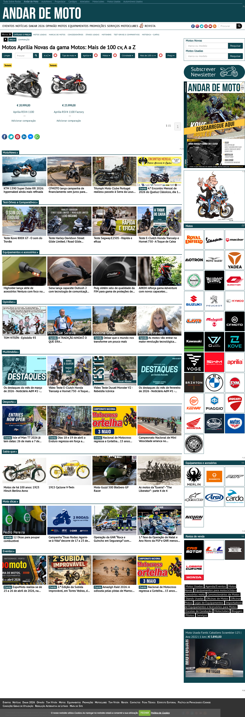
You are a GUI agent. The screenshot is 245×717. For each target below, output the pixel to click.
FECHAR (145, 712)
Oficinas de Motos (217, 598)
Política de (160, 712)
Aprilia (87, 55)
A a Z (47, 55)
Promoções (98, 26)
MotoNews (10, 152)
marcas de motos (57, 34)
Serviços (113, 26)
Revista (150, 26)
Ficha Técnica (148, 702)
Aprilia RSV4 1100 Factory (69, 112)
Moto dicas (10, 501)
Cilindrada (127, 55)
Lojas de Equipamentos (209, 602)
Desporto (9, 402)
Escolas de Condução (199, 611)
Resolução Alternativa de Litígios (51, 706)
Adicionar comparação (23, 120)
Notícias (22, 26)
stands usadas (92, 34)
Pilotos (190, 615)
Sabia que (10, 451)
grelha (12, 39)
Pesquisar (235, 45)
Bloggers (236, 611)
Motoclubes (129, 26)
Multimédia (11, 352)
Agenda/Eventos (215, 586)
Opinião (51, 26)
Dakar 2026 (37, 26)
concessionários (75, 34)
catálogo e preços (22, 34)
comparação (23, 39)
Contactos (135, 702)
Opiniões (9, 302)
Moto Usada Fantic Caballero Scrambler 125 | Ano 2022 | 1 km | (214, 654)
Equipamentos (78, 26)
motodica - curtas (150, 34)
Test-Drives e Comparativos (20, 202)
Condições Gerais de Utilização (18, 706)
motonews (106, 34)
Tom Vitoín (51, 702)
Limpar (7, 55)
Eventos (8, 26)
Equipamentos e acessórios (20, 252)
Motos (62, 26)
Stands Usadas (195, 598)
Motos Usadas (194, 586)
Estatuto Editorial (166, 702)
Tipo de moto (69, 55)
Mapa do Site (76, 706)
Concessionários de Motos (223, 594)
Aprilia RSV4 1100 (23, 112)
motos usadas (39, 34)
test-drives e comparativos (126, 34)
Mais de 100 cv (148, 55)
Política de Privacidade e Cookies (194, 702)
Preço (171, 55)
